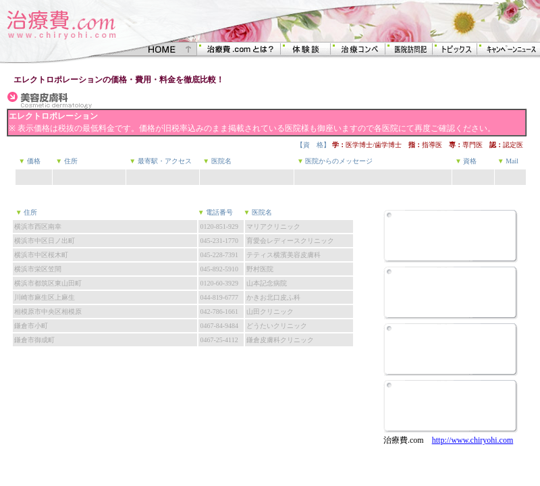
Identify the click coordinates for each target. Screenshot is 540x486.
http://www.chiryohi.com (473, 440)
